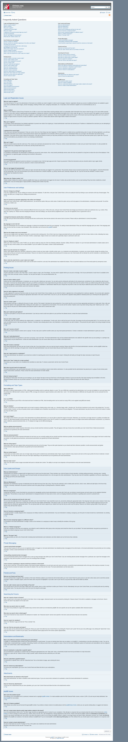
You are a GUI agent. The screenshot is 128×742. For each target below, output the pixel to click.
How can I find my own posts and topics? (67, 60)
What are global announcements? (11, 86)
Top (6, 106)
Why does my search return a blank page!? (68, 57)
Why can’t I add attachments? (10, 68)
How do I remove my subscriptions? (66, 69)
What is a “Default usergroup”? (65, 33)
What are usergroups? (63, 27)
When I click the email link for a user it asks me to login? (17, 53)
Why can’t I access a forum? (10, 67)
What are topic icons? (9, 92)
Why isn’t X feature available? (65, 82)
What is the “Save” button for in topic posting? (14, 72)
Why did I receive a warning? (10, 69)
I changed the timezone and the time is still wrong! (15, 46)
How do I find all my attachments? (66, 76)
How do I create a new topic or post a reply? (14, 58)
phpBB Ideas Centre (71, 705)
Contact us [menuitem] (86, 734)
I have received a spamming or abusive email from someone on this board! (75, 43)
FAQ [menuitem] (14, 12)
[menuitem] (108, 15)
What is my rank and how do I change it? (13, 51)
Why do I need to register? (10, 25)
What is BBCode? (8, 80)
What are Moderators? (63, 26)
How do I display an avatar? (10, 50)
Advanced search (109, 7)
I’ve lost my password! (9, 33)
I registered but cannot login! (10, 29)
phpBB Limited (45, 696)
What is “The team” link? (63, 35)
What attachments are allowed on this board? (68, 74)
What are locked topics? (9, 90)
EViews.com (18, 6)
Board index (8, 734)
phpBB (50, 227)
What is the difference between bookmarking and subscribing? (72, 65)
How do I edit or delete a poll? (11, 65)
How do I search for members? (65, 58)
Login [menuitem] (109, 12)
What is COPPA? (8, 26)
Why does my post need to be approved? (13, 74)
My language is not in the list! (10, 47)
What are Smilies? (8, 83)
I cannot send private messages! (65, 40)
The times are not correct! (10, 44)
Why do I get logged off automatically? (12, 35)
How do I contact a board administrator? (67, 85)
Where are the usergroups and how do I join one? (69, 29)
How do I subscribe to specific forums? (67, 68)
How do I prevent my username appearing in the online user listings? (19, 43)
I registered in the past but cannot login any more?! (15, 32)
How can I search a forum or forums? (66, 54)
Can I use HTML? (8, 82)
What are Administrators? (64, 25)
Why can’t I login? (8, 30)
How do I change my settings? (11, 41)
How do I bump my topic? (9, 75)
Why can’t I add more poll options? (12, 64)
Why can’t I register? (8, 27)
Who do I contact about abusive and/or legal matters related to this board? (75, 84)
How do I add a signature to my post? (12, 61)
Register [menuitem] (103, 12)
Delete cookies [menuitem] (94, 734)
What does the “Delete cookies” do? (12, 36)
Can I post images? (8, 85)
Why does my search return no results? (67, 55)
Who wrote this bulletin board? (65, 81)
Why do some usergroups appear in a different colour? (70, 32)
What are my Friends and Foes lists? (66, 48)
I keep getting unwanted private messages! (68, 41)
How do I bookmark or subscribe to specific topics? (69, 66)
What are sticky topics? (9, 89)
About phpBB (7, 698)
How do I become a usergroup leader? (67, 30)
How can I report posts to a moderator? (13, 71)
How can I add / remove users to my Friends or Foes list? (71, 49)
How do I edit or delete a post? (11, 59)
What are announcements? (10, 88)
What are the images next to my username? (14, 48)
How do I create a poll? (9, 62)
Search (106, 7)
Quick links (7, 12)
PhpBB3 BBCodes (60, 738)
